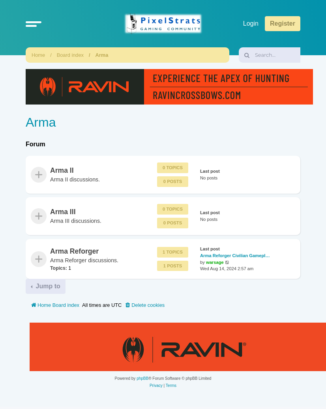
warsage (215, 262)
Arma (102, 55)
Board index (70, 55)
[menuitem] (144, 305)
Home (38, 55)
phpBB (142, 378)
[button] (33, 24)
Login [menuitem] (251, 23)
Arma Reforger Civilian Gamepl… (235, 255)
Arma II (62, 170)
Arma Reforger (74, 251)
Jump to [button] (47, 286)
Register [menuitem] (282, 23)
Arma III (63, 212)
